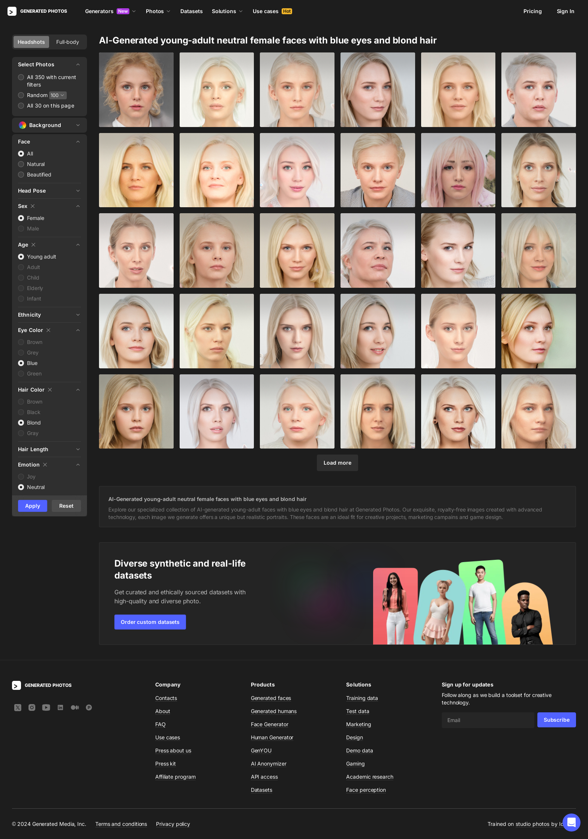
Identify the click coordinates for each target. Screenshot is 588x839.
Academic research (369, 776)
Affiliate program (175, 776)
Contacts (166, 698)
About (162, 711)
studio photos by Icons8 (546, 824)
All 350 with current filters (51, 81)
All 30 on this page (50, 105)
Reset (66, 506)
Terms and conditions (121, 824)
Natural (36, 164)
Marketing (358, 724)
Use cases (272, 11)
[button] (571, 823)
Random (37, 95)
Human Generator (272, 737)
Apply (32, 506)
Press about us (173, 750)
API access (264, 776)
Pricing (533, 11)
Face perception (366, 790)
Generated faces (271, 698)
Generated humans (274, 711)
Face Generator (269, 724)
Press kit (165, 763)
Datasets (191, 11)
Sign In (565, 11)
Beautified (39, 174)
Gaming (355, 763)
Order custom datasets (150, 622)
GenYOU (261, 750)
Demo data (359, 750)
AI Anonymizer (268, 763)
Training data (362, 698)
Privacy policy (173, 824)
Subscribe (557, 719)
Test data (357, 711)
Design (354, 737)
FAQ (160, 724)
